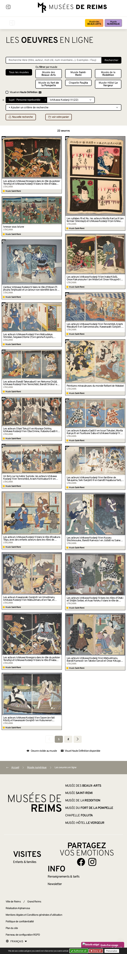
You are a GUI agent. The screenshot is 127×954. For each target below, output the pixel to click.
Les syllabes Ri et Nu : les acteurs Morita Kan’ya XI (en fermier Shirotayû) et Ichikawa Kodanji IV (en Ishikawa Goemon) (95, 220)
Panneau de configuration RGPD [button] (23, 935)
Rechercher (111, 60)
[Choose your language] (16, 942)
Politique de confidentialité (20, 921)
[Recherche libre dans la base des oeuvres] (54, 60)
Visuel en (25, 92)
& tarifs (63, 877)
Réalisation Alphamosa (18, 908)
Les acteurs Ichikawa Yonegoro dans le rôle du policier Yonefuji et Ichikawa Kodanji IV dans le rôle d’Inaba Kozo (31, 182)
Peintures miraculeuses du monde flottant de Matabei (95, 386)
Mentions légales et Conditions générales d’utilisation (34, 915)
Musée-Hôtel (108, 84)
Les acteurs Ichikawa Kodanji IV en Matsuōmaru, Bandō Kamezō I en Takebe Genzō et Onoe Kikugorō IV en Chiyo (95, 659)
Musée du (48, 84)
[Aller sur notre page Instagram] (92, 862)
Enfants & (24, 862)
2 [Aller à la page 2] (68, 739)
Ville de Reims (13, 901)
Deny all (96, 951)
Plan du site (12, 928)
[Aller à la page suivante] (78, 739)
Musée (113, 23)
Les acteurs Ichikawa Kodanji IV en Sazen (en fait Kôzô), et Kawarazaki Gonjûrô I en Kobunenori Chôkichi (29, 719)
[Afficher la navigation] (8, 7)
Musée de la (108, 74)
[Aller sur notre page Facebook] (81, 862)
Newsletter (55, 884)
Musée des (94, 23)
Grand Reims (34, 901)
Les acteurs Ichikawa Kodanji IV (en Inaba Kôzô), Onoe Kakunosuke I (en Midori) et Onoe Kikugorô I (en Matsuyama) (94, 278)
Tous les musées (19, 72)
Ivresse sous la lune (13, 227)
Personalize (111, 951)
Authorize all (78, 951)
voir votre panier (58, 117)
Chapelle (78, 83)
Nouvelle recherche (21, 117)
